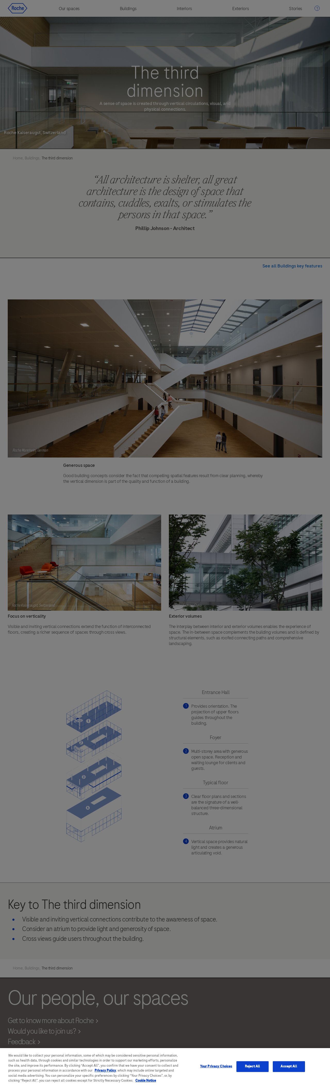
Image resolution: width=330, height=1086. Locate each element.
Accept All (288, 1066)
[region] (165, 1067)
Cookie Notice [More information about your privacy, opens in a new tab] (145, 1080)
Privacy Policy (105, 1070)
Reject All (252, 1066)
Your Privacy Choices (216, 1066)
